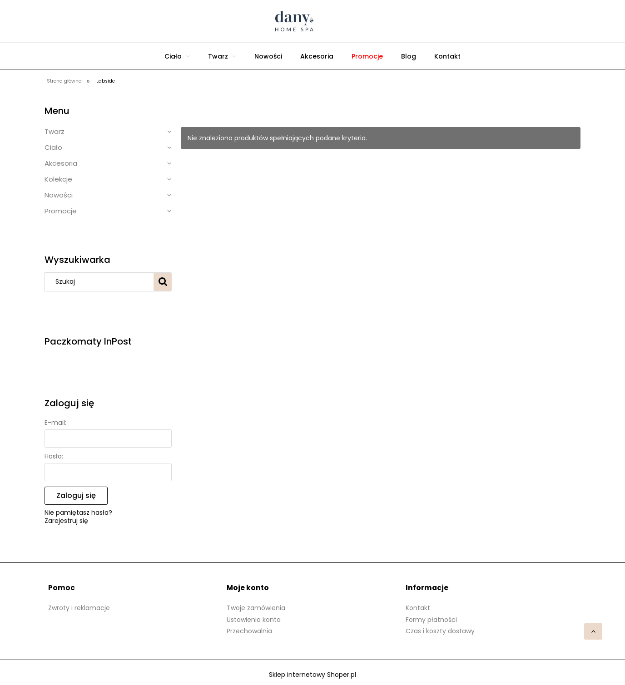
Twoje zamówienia (256, 607)
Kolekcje (58, 179)
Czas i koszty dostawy (440, 631)
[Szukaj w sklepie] (101, 282)
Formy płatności (431, 619)
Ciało (53, 147)
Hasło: (54, 456)
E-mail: (55, 422)
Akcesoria (61, 163)
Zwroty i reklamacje (79, 607)
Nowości (59, 195)
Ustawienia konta (254, 619)
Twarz (54, 131)
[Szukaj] (163, 282)
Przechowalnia (249, 631)
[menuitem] (177, 56)
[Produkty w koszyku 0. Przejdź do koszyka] (412, 21)
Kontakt (418, 607)
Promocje (61, 211)
